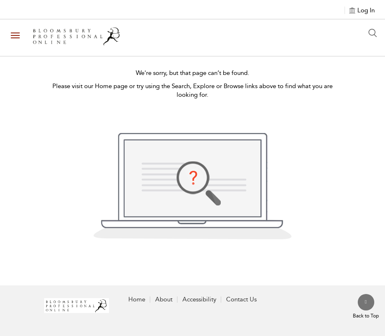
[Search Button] (374, 33)
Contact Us (241, 299)
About (163, 299)
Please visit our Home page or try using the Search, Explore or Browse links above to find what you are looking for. (192, 90)
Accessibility (199, 299)
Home (136, 299)
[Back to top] (366, 307)
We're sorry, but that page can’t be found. (192, 73)
